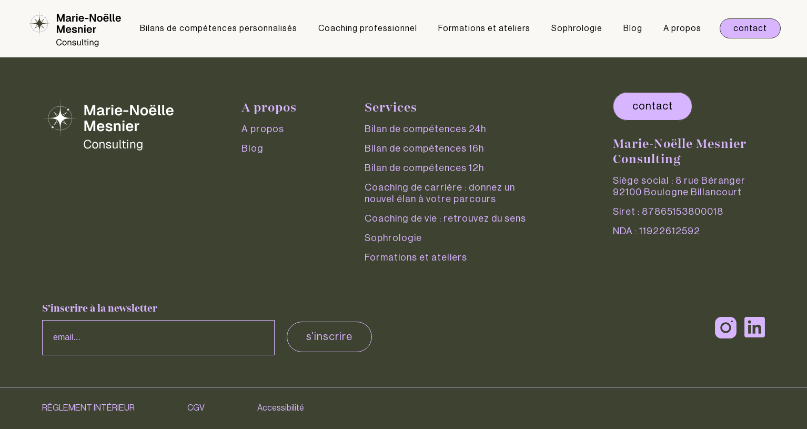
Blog (632, 28)
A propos (682, 28)
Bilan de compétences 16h (424, 148)
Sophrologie (576, 28)
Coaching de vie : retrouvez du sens (445, 218)
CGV (196, 408)
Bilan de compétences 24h (425, 129)
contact (652, 106)
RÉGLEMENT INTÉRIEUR (88, 408)
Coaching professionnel (367, 28)
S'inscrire (329, 337)
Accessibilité (280, 408)
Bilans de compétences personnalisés (218, 28)
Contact (750, 28)
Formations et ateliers (484, 28)
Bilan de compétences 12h (424, 168)
